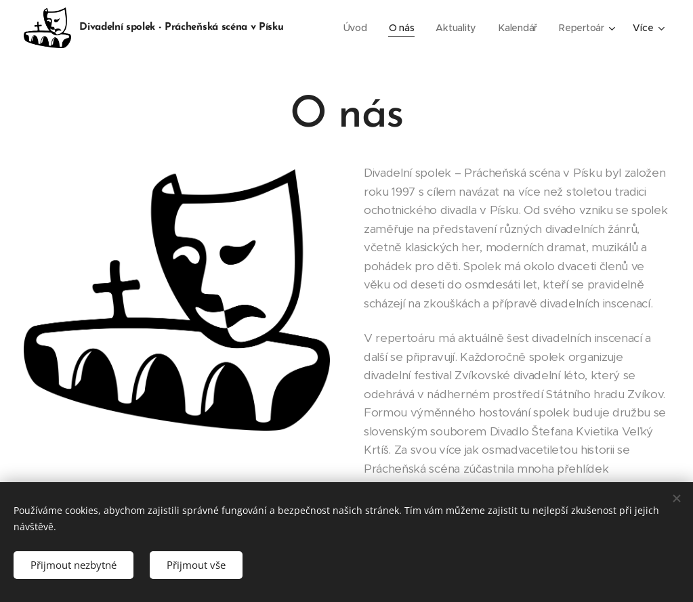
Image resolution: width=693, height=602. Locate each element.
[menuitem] (355, 28)
